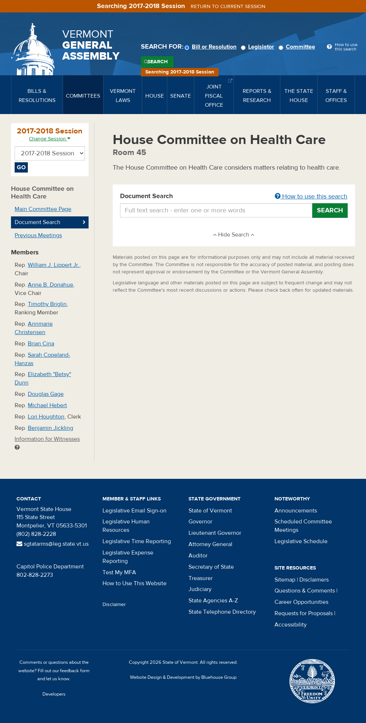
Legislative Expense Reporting (127, 557)
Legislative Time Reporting (136, 541)
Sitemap (284, 579)
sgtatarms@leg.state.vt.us (52, 544)
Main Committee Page (43, 209)
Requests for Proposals (303, 613)
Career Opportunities (301, 602)
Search (157, 61)
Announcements (295, 510)
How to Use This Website (134, 583)
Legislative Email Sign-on (134, 510)
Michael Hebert (47, 405)
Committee (298, 46)
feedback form (75, 671)
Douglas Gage (46, 394)
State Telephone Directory (222, 612)
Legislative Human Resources (126, 526)
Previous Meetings (38, 235)
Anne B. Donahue (50, 284)
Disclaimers (314, 579)
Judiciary (200, 589)
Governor (200, 521)
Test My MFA (119, 572)
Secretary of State (211, 567)
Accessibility (290, 624)
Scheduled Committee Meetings (303, 526)
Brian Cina (41, 343)
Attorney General (210, 544)
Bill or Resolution (211, 46)
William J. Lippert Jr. (53, 265)
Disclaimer (114, 604)
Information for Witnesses (47, 442)
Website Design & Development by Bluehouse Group (183, 677)
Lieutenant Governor (214, 533)
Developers (54, 694)
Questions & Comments (304, 590)
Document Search (234, 197)
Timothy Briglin (47, 304)
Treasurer (200, 578)
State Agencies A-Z (213, 600)
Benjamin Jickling (50, 428)
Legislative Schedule (301, 541)
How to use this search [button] (311, 196)
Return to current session (228, 6)
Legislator (258, 46)
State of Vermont (210, 510)
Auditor (198, 555)
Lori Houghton (46, 416)
